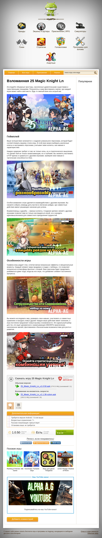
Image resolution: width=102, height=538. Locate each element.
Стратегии (41, 42)
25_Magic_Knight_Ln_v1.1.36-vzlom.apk (38, 394)
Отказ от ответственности (89, 531)
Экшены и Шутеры (41, 26)
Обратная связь (93, 533)
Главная (11, 73)
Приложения (42, 73)
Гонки (21, 42)
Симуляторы (80, 26)
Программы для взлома (80, 43)
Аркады (21, 26)
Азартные (51, 58)
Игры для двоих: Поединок (49, 469)
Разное (57, 73)
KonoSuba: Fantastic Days (32, 469)
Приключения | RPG (61, 26)
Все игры (25, 73)
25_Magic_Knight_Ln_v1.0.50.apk (35, 386)
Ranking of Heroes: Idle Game (15, 469)
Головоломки (61, 42)
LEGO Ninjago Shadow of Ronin (66, 469)
